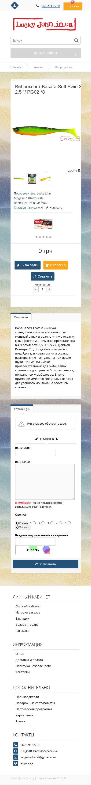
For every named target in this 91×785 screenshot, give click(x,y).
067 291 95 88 (51, 6)
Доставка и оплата (29, 660)
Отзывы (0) (22, 409)
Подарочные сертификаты (35, 703)
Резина (38, 67)
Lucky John (44, 193)
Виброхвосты (63, 67)
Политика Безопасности (33, 666)
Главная (16, 67)
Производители (27, 697)
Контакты (23, 672)
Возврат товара (27, 624)
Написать (54, 208)
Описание (21, 317)
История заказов (28, 612)
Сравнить (45, 276)
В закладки (30, 265)
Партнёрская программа (34, 709)
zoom (74, 170)
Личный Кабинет (28, 606)
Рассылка (22, 631)
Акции (20, 721)
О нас (20, 654)
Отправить (45, 564)
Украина (27, 763)
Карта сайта (24, 715)
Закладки (22, 618)
